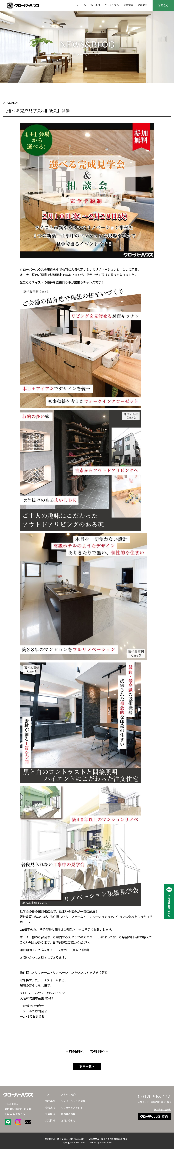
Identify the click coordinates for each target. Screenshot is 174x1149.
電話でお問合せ (33, 1006)
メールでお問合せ (35, 1011)
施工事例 (95, 5)
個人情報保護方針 (162, 1109)
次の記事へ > (99, 1051)
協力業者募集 (68, 1114)
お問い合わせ (68, 1120)
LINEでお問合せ (34, 1016)
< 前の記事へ (75, 1051)
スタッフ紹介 (68, 1094)
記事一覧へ (87, 1066)
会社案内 (142, 5)
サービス (81, 5)
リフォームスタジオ (72, 1107)
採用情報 (50, 1120)
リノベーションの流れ (73, 1101)
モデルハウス (112, 5)
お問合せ (163, 5)
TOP (47, 1094)
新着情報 (128, 5)
